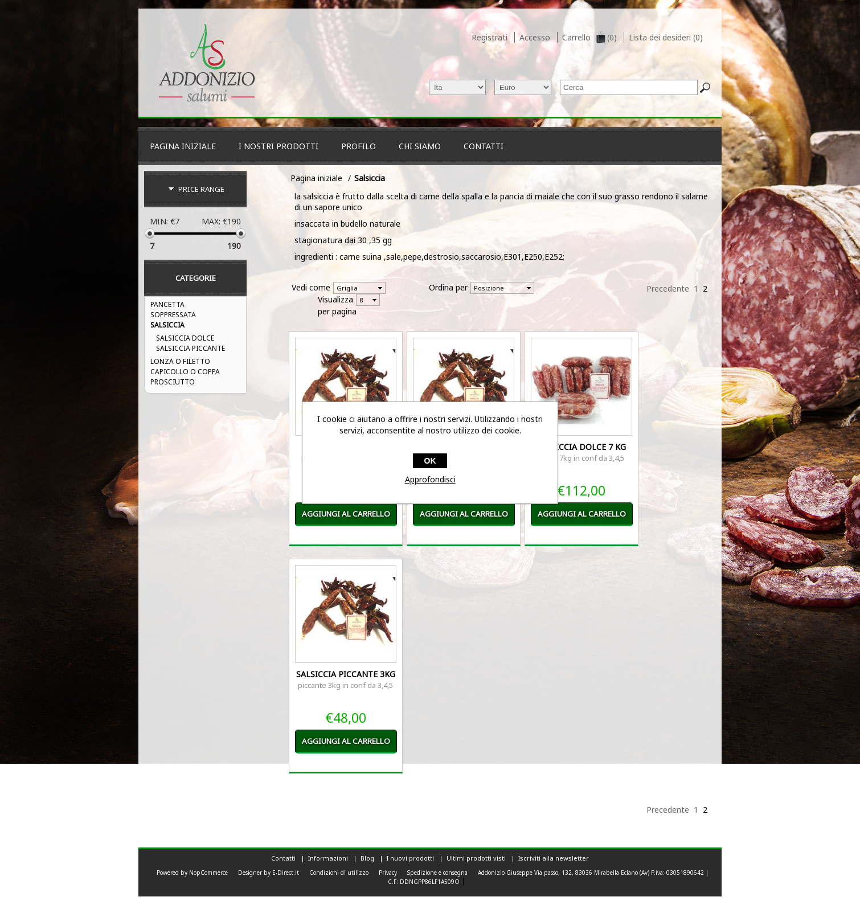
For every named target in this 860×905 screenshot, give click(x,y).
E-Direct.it (285, 873)
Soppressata (173, 315)
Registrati (489, 37)
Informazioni (328, 858)
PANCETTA (167, 304)
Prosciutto (172, 382)
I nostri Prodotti (278, 146)
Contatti (483, 146)
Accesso (534, 37)
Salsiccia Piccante (190, 348)
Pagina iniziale (183, 146)
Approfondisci (430, 479)
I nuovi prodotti (410, 858)
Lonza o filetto (180, 361)
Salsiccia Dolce (185, 338)
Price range (201, 189)
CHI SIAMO (420, 146)
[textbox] (629, 87)
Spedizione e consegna (437, 873)
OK (430, 460)
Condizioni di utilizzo (338, 873)
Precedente (667, 288)
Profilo (358, 146)
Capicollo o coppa (185, 371)
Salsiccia (167, 325)
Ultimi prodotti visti (476, 858)
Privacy (388, 873)
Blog (367, 858)
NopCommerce (208, 873)
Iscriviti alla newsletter (553, 858)
